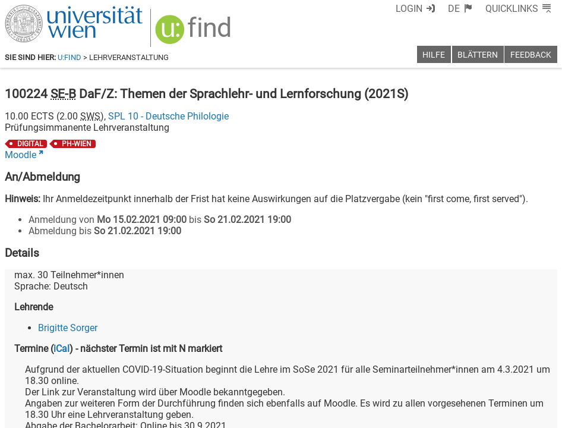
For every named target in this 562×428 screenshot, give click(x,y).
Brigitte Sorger (67, 327)
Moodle (20, 154)
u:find (69, 57)
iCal (61, 348)
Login (409, 8)
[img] (194, 33)
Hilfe (433, 55)
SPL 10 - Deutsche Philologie (168, 116)
